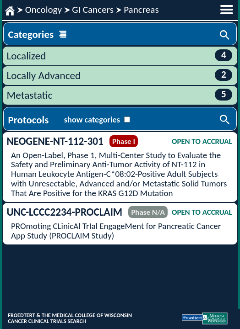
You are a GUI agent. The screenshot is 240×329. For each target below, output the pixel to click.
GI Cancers (93, 10)
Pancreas (141, 10)
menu (226, 9)
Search (225, 35)
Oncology (43, 10)
